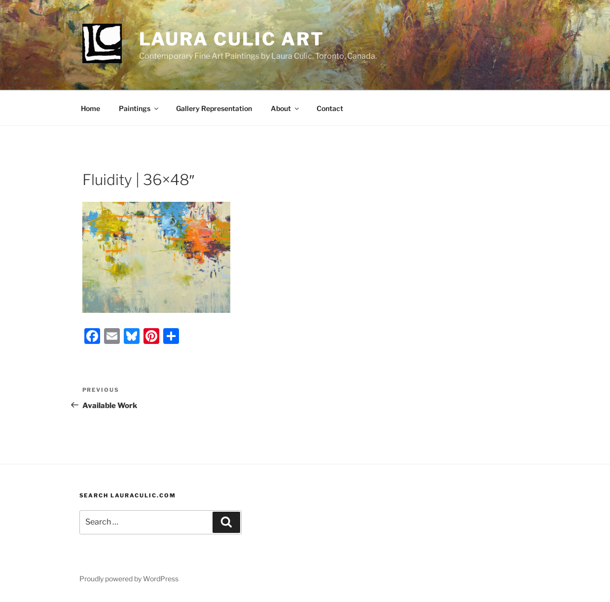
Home (90, 108)
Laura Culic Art (231, 39)
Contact (330, 108)
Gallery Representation (214, 108)
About (285, 108)
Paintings (139, 108)
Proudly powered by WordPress (129, 578)
